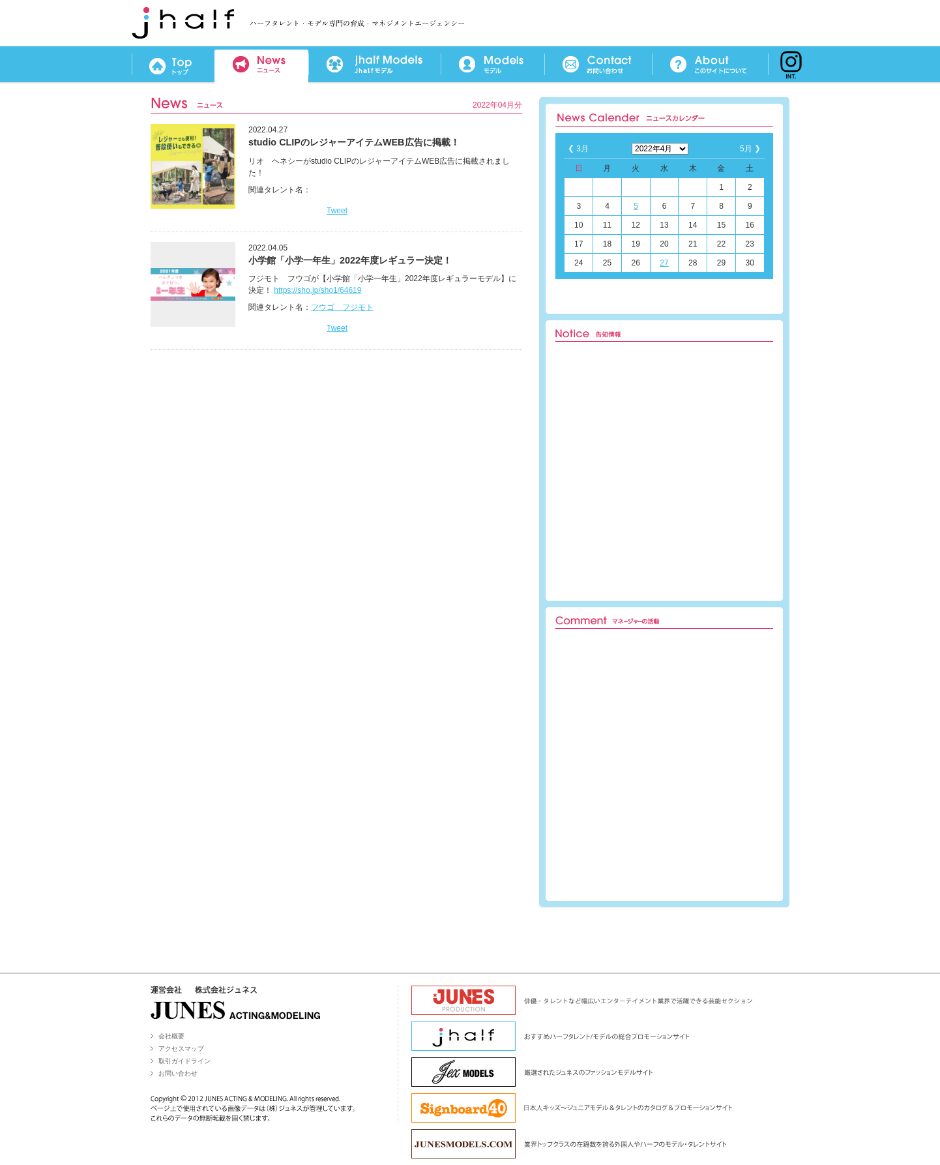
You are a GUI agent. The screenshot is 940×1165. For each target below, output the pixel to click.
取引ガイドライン (184, 1061)
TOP (173, 65)
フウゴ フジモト (342, 307)
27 (664, 262)
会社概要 (171, 1036)
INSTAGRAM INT (788, 65)
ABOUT (710, 65)
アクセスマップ (181, 1048)
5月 (746, 149)
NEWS (261, 65)
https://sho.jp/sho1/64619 (317, 290)
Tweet (337, 210)
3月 (582, 149)
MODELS (492, 65)
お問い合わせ (178, 1073)
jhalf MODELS (374, 65)
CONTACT (598, 65)
